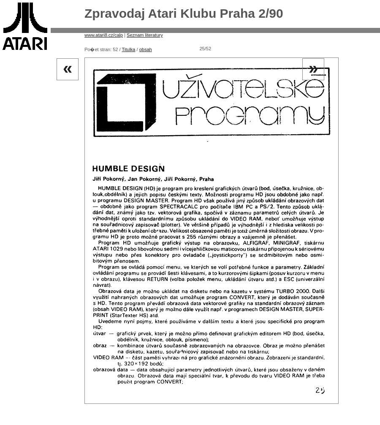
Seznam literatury (145, 35)
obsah (145, 49)
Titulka (128, 49)
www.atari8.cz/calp (103, 35)
